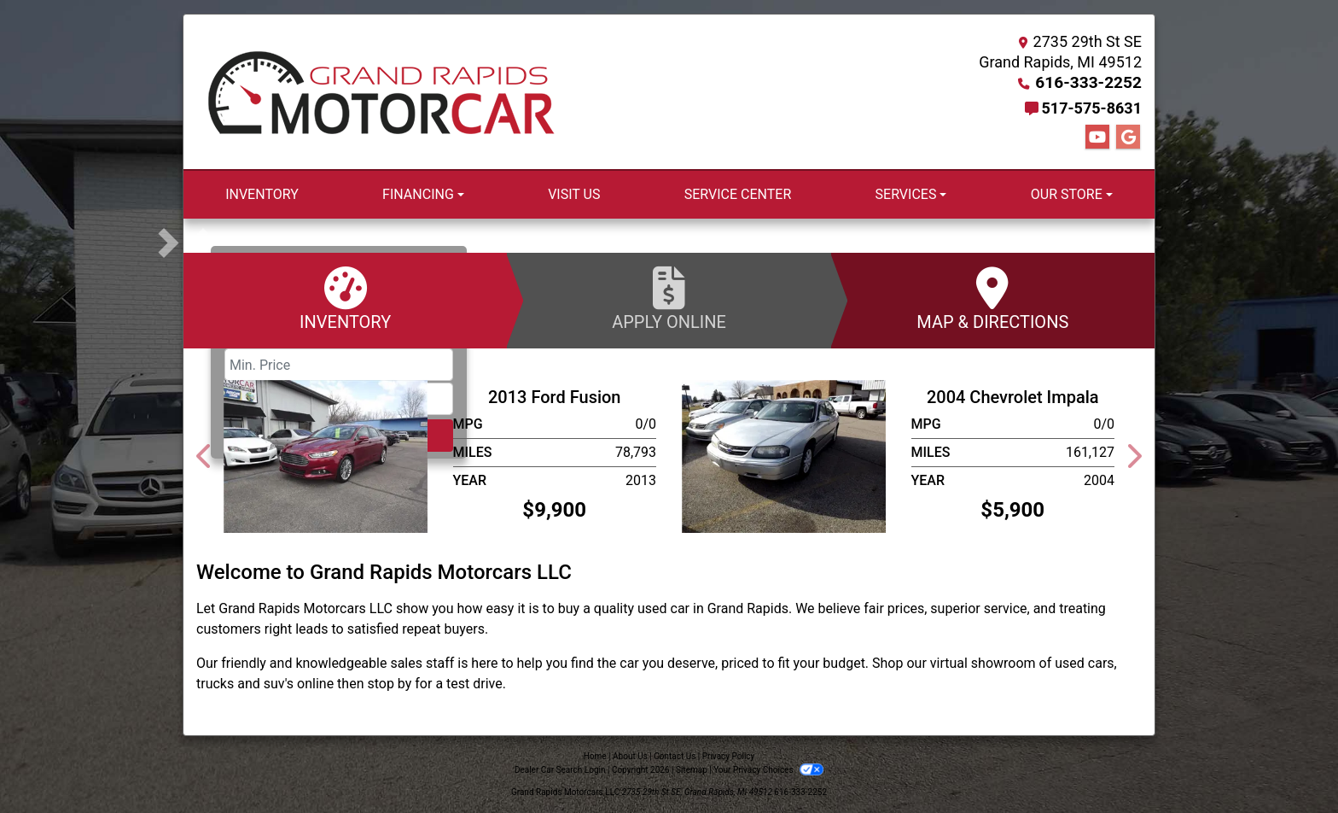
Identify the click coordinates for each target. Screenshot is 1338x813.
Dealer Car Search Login (560, 770)
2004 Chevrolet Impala (1013, 397)
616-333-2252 (1092, 82)
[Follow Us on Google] (1128, 137)
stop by (389, 684)
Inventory (345, 299)
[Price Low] (338, 364)
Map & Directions (993, 299)
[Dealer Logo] (381, 92)
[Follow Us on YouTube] (1097, 137)
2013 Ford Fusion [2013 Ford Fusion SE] (554, 397)
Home (595, 756)
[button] (198, 242)
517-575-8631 (1092, 108)
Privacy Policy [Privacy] (728, 756)
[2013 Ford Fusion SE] (326, 455)
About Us (630, 756)
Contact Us (674, 756)
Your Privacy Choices (768, 770)
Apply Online (668, 299)
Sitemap (691, 770)
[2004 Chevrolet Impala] (784, 455)
